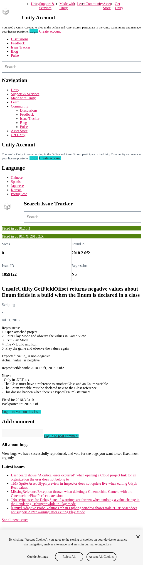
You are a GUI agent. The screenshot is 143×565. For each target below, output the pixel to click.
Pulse (15, 55)
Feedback (18, 43)
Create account (50, 31)
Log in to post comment (65, 437)
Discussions (19, 39)
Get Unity (119, 6)
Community (94, 4)
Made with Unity (67, 6)
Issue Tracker (20, 47)
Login (34, 31)
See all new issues (15, 521)
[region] (71, 547)
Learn (81, 4)
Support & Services (46, 6)
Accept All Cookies (101, 556)
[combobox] (71, 66)
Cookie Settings (37, 556)
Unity (35, 4)
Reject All (69, 556)
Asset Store (107, 6)
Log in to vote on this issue (21, 412)
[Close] (138, 537)
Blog (14, 51)
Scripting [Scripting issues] (8, 305)
